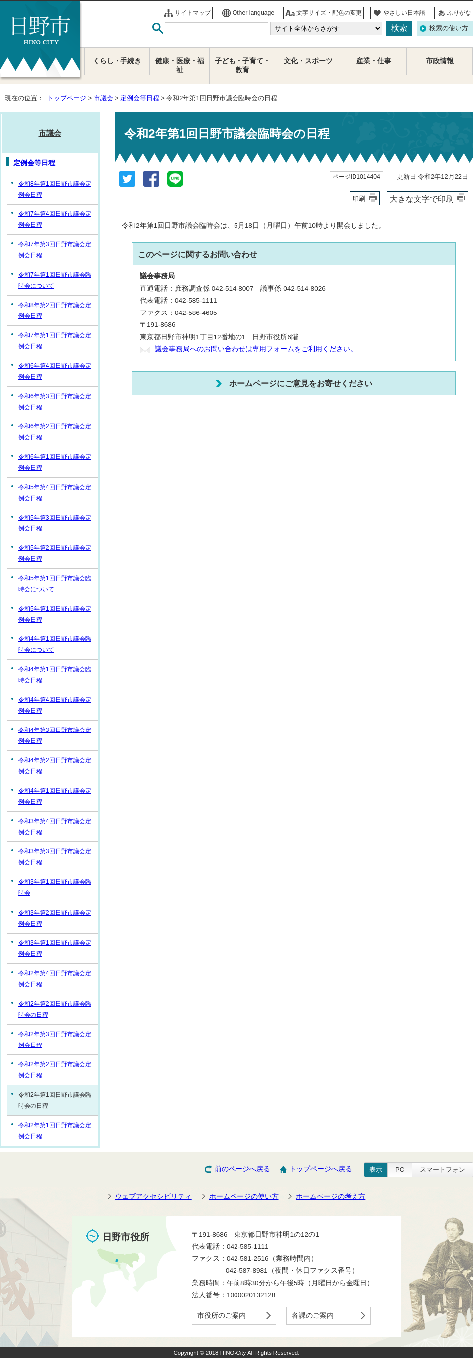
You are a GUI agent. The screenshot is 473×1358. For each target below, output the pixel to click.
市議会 (103, 98)
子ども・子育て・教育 (242, 65)
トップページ (66, 98)
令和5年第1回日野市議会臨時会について (54, 584)
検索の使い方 (448, 28)
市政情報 (440, 61)
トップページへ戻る (320, 1169)
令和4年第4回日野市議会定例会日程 (54, 705)
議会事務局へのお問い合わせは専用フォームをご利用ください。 (256, 349)
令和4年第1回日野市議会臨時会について (54, 644)
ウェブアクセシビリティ (153, 1196)
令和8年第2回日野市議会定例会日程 (54, 310)
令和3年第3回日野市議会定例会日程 (54, 857)
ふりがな (459, 13)
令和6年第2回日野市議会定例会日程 (54, 432)
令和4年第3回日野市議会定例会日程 (54, 735)
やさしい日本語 (404, 13)
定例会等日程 (139, 98)
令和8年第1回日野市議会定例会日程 (54, 189)
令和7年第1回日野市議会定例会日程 (54, 341)
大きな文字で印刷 (422, 198)
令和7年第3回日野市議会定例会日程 (54, 250)
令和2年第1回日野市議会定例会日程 (54, 1131)
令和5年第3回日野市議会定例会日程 (54, 523)
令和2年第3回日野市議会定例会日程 (54, 1039)
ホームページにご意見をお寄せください (300, 383)
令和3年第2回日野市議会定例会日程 (54, 918)
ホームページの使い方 (244, 1196)
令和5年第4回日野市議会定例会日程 (54, 493)
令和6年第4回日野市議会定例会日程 (54, 371)
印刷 (359, 198)
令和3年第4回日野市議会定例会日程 (54, 827)
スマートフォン (442, 1169)
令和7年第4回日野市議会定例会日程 (54, 219)
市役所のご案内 (221, 1315)
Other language (254, 13)
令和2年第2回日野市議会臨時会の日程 (54, 1009)
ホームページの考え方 (330, 1196)
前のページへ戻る (242, 1169)
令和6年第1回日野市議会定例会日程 (54, 462)
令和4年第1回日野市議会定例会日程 (54, 796)
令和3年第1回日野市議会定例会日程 (54, 948)
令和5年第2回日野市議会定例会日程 (54, 553)
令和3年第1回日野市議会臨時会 (54, 887)
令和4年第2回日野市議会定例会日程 (54, 766)
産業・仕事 (373, 61)
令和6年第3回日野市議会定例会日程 (54, 402)
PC (399, 1169)
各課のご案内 (313, 1315)
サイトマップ (193, 13)
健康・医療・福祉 (179, 65)
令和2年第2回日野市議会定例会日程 (54, 1070)
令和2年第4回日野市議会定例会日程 (54, 979)
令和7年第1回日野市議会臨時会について (54, 280)
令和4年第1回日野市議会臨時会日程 (54, 675)
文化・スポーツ (308, 61)
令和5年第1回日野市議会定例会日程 (54, 614)
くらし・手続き (117, 61)
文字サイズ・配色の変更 (329, 13)
